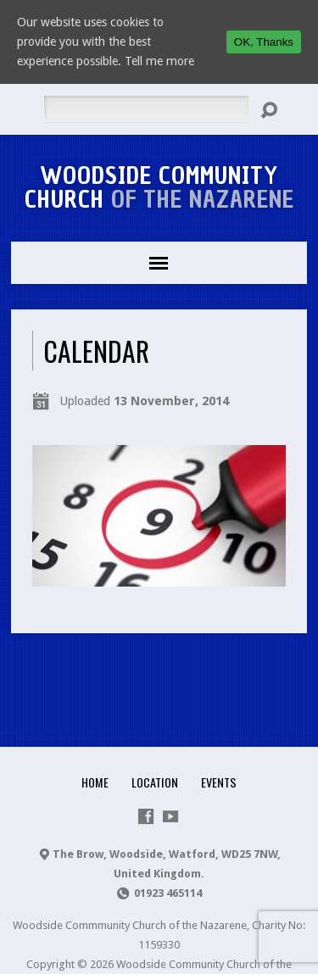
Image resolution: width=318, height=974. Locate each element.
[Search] (145, 109)
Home (95, 782)
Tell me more (159, 61)
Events (219, 782)
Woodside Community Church (159, 187)
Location (154, 782)
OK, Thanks (263, 42)
